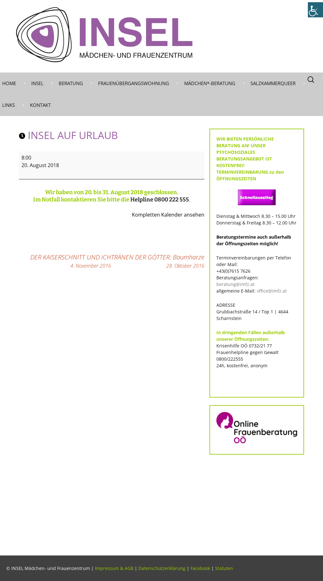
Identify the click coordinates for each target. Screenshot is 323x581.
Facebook (200, 568)
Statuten (224, 568)
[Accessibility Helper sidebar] (315, 9)
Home (9, 83)
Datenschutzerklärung (161, 568)
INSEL (37, 83)
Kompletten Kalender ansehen (168, 214)
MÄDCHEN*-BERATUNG (209, 83)
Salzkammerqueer (273, 83)
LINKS (8, 105)
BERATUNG (71, 83)
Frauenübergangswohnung (133, 83)
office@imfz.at (272, 291)
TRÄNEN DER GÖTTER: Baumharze (157, 261)
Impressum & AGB (114, 568)
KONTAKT (40, 105)
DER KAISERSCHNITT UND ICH (70, 261)
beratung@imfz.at (235, 284)
